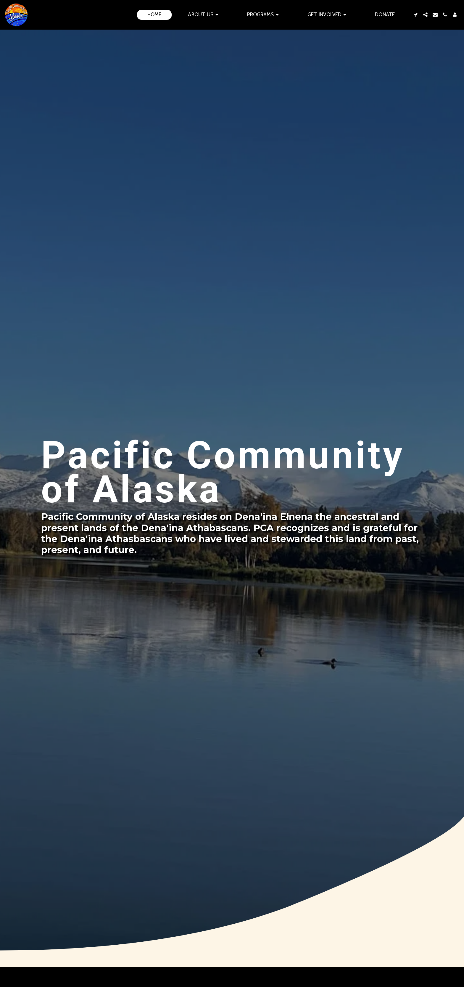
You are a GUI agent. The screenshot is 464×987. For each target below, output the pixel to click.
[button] (204, 15)
